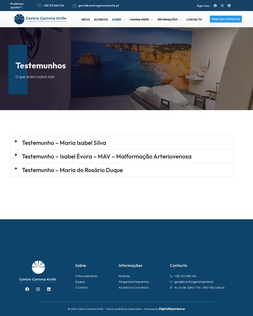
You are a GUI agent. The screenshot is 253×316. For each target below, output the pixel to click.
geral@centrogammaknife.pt (98, 5)
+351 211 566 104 (53, 5)
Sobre (119, 19)
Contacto (194, 19)
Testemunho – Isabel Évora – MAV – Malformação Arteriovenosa (107, 156)
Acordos (101, 19)
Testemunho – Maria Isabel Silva (64, 142)
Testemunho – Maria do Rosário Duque (72, 170)
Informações (170, 19)
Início (85, 19)
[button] (122, 142)
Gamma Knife (142, 19)
